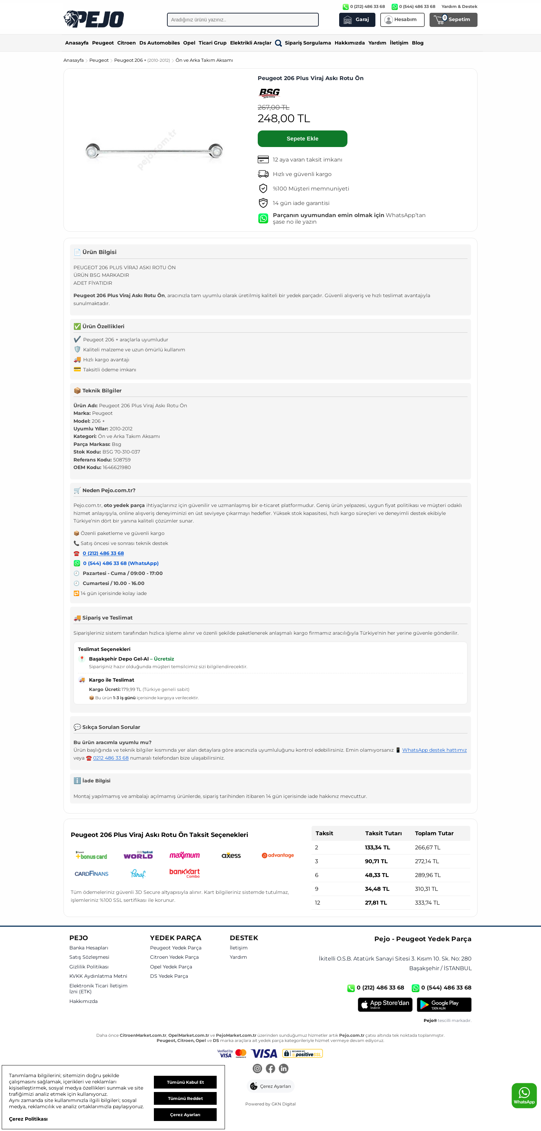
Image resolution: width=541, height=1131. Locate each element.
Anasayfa (77, 43)
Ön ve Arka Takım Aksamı (204, 60)
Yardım (377, 43)
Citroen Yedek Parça (174, 957)
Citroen (126, 43)
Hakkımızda (350, 43)
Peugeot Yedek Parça (175, 948)
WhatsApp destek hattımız (434, 750)
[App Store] (385, 1004)
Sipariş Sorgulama (303, 43)
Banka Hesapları (88, 948)
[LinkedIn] (283, 1069)
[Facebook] (270, 1069)
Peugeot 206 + (142, 60)
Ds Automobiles (159, 43)
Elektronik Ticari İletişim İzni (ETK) (98, 989)
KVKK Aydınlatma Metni (98, 976)
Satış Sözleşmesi (89, 957)
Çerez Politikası (28, 1119)
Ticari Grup (213, 43)
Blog (418, 43)
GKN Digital (284, 1103)
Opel (189, 43)
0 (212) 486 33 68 (103, 553)
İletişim (399, 43)
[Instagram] (257, 1069)
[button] (271, 1086)
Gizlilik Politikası (89, 967)
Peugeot (103, 43)
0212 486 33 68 (111, 758)
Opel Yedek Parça (171, 967)
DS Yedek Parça (169, 976)
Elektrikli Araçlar (251, 43)
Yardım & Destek (460, 6)
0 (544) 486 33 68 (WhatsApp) (121, 563)
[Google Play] (444, 1004)
